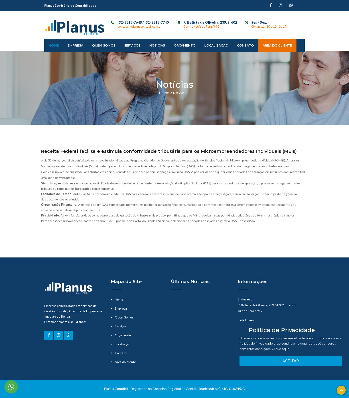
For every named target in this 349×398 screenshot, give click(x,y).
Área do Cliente (277, 45)
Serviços (132, 45)
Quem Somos (103, 45)
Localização (216, 45)
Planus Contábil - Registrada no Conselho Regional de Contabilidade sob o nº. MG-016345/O (174, 388)
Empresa (75, 45)
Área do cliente (125, 362)
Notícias (157, 45)
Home (54, 45)
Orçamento (184, 45)
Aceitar (290, 361)
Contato (245, 45)
